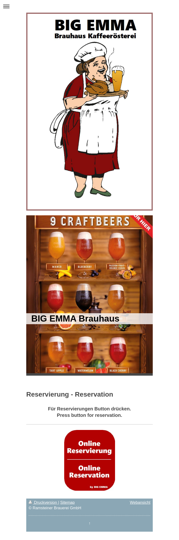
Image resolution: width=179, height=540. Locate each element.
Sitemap (67, 502)
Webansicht (140, 502)
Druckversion (43, 502)
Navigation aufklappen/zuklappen (89, 6)
